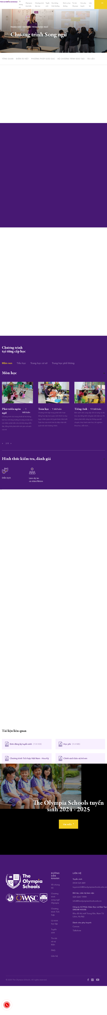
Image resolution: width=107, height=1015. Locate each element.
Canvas (76, 926)
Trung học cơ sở (38, 363)
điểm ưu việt (22, 59)
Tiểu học (21, 363)
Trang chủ (15, 27)
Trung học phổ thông (63, 363)
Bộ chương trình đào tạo (71, 59)
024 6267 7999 (80, 897)
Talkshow (77, 930)
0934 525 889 (79, 883)
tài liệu (91, 59)
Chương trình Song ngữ (35, 27)
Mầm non (7, 363)
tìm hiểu (68, 825)
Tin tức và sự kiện (54, 941)
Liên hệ (54, 956)
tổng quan (7, 59)
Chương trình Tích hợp (55, 911)
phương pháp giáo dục (43, 59)
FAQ (53, 950)
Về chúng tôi (21, 4)
